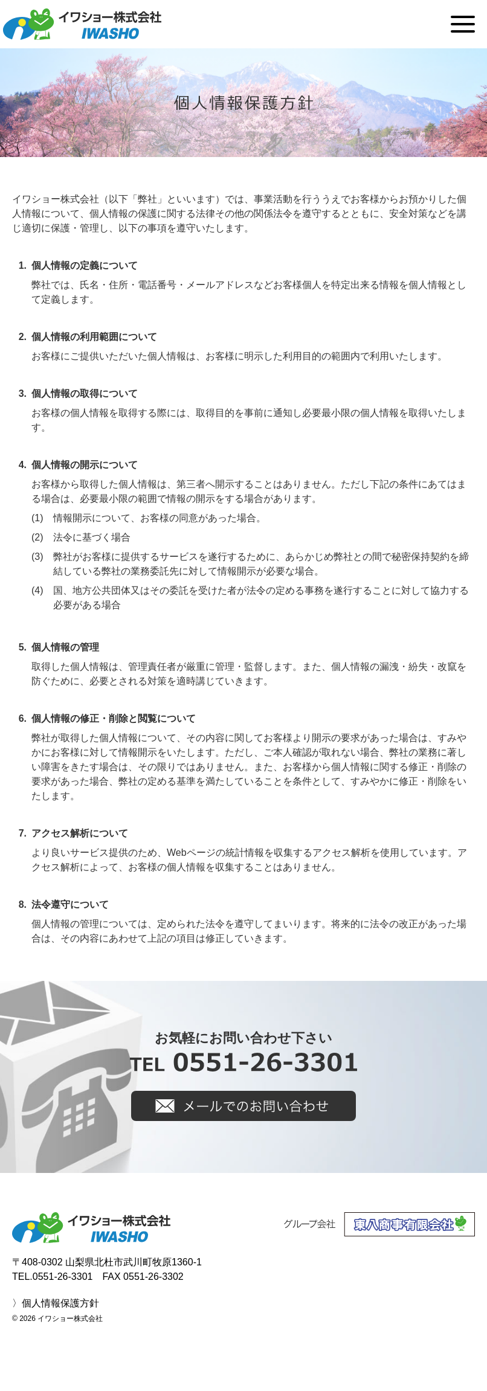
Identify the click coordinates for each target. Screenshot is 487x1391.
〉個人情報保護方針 (55, 1303)
